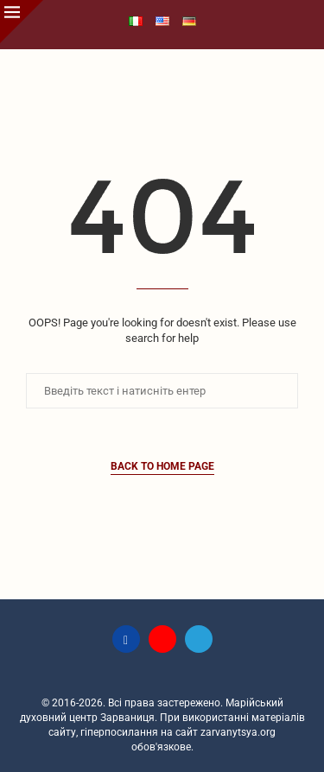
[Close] (21, 21)
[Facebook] (126, 639)
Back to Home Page (162, 466)
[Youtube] (162, 639)
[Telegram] (199, 639)
